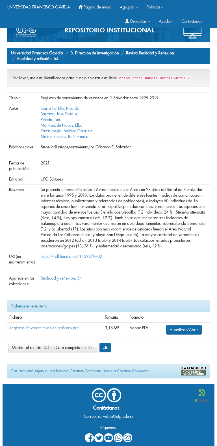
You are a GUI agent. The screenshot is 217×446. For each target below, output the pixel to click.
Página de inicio (95, 7)
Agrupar (129, 7)
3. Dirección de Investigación (94, 53)
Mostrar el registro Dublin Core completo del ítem (53, 347)
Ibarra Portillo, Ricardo (60, 108)
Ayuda (166, 21)
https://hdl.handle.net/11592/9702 (71, 256)
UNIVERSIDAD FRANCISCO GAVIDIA (38, 7)
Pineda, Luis (50, 119)
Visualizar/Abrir (184, 329)
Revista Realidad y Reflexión (150, 53)
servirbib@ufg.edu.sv (115, 416)
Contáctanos (191, 21)
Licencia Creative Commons (126, 371)
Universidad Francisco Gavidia (37, 53)
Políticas (155, 7)
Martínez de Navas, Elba (62, 125)
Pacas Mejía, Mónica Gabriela (67, 130)
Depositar (137, 21)
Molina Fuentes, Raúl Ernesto (64, 136)
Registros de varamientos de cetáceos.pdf (44, 327)
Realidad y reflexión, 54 (37, 58)
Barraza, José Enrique (59, 114)
